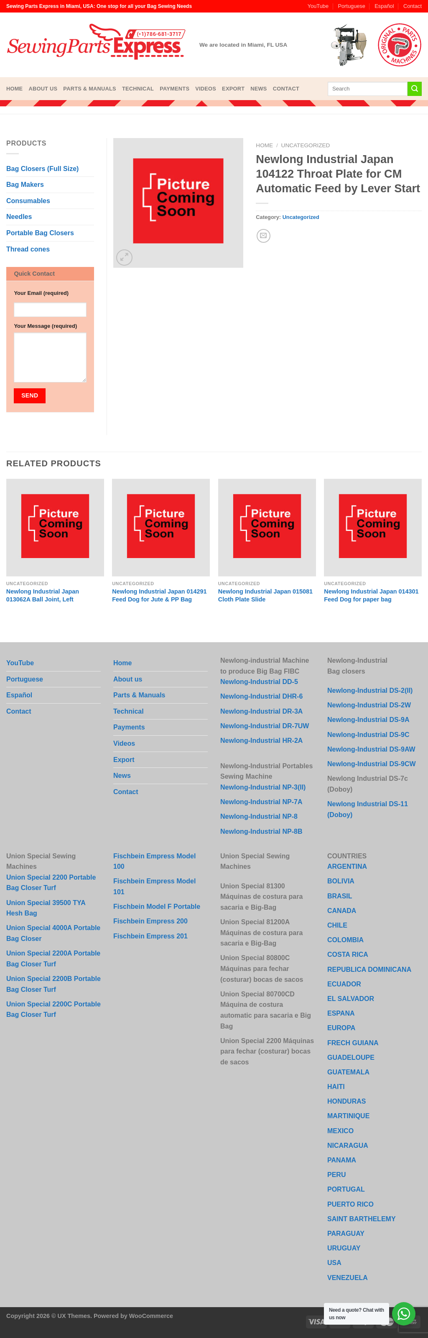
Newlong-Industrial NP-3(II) (263, 787)
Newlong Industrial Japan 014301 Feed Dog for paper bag (371, 595)
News (258, 89)
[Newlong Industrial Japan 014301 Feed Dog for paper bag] (373, 527)
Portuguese (351, 6)
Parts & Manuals (89, 89)
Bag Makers (25, 184)
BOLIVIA (340, 881)
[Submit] (415, 89)
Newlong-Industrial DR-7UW (264, 725)
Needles (19, 216)
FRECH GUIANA (353, 1042)
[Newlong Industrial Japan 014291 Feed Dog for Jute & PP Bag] (161, 527)
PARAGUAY (345, 1233)
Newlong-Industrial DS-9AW (371, 749)
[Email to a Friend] (263, 236)
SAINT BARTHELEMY (361, 1218)
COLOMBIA (345, 939)
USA (334, 1262)
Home (14, 89)
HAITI (336, 1086)
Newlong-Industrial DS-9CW (371, 763)
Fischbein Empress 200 (150, 921)
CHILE (337, 925)
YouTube (318, 6)
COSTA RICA (347, 954)
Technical (138, 89)
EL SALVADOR (350, 998)
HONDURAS (346, 1101)
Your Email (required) (41, 293)
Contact (412, 6)
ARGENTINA (347, 866)
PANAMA (341, 1160)
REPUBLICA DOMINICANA (369, 969)
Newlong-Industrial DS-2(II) (370, 690)
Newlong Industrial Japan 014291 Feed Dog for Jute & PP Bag (159, 595)
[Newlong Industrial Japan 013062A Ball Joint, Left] (55, 527)
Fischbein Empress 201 (150, 936)
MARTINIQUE (348, 1115)
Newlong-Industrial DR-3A (261, 711)
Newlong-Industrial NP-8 (259, 816)
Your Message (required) (45, 326)
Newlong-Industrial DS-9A (368, 719)
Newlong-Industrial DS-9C (368, 734)
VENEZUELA (347, 1277)
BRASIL (339, 896)
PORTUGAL (346, 1189)
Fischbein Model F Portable (156, 906)
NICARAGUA (347, 1145)
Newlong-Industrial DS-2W (369, 705)
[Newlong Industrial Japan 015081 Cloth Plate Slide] (267, 527)
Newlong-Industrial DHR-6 (261, 696)
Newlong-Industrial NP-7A (261, 801)
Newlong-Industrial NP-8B (261, 831)
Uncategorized (305, 145)
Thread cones (28, 249)
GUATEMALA (348, 1072)
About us (42, 89)
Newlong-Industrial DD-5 (259, 681)
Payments (174, 89)
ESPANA (341, 1013)
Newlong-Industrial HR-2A (261, 740)
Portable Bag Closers (40, 232)
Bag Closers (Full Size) (42, 168)
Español (384, 6)
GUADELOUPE (350, 1057)
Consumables (28, 200)
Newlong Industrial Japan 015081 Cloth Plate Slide (265, 595)
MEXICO (340, 1130)
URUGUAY (343, 1248)
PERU (336, 1174)
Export (233, 89)
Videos (205, 89)
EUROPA (341, 1027)
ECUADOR (344, 984)
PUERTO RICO (350, 1204)
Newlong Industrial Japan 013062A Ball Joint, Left (42, 595)
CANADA (341, 910)
